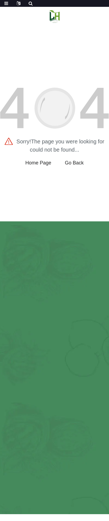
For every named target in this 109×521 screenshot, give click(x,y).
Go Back (74, 163)
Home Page (38, 163)
